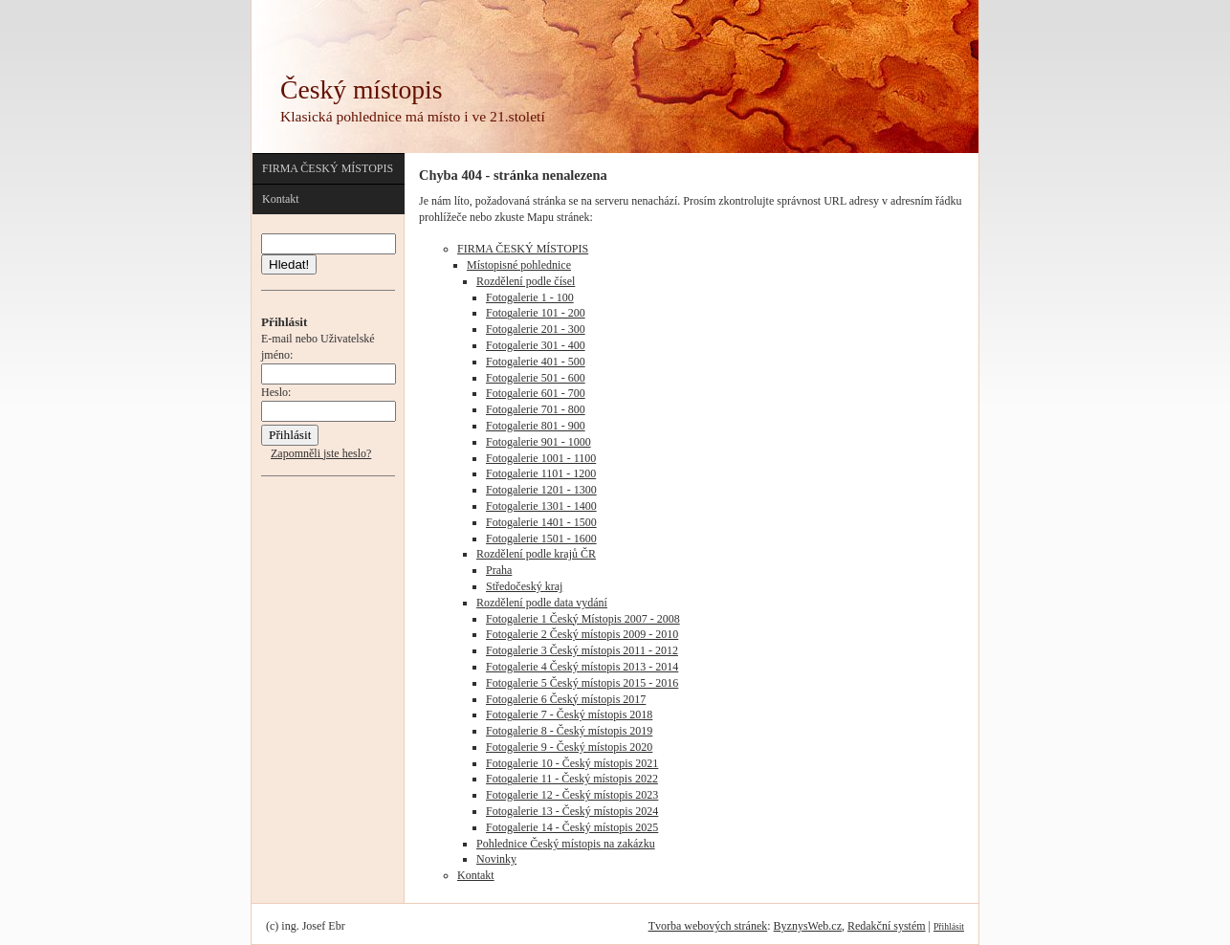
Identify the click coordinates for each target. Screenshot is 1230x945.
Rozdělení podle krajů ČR (536, 553)
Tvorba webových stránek (708, 926)
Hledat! (289, 264)
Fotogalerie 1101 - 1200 (541, 473)
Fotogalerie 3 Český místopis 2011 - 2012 (582, 650)
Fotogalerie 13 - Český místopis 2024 (572, 811)
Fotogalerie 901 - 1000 (538, 442)
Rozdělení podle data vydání (541, 602)
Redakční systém (886, 926)
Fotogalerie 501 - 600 (535, 378)
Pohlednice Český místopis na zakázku (565, 843)
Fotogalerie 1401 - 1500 (541, 522)
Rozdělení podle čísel (525, 281)
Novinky (496, 859)
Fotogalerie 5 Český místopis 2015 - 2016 (582, 683)
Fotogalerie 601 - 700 (535, 393)
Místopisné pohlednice (519, 265)
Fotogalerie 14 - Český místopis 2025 (572, 827)
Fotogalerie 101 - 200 (535, 312)
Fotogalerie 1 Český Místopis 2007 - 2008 (583, 619)
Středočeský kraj (524, 586)
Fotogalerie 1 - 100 (530, 297)
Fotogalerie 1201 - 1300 (541, 489)
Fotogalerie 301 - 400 (535, 345)
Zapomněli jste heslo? (321, 453)
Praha (499, 570)
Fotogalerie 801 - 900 (535, 425)
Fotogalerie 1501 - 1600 (541, 538)
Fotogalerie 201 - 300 (535, 329)
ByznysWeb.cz (808, 926)
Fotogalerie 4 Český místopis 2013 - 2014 (582, 666)
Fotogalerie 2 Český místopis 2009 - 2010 (582, 634)
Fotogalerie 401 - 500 (535, 361)
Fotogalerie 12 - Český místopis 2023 (572, 795)
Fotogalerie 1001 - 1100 (541, 458)
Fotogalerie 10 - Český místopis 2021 (572, 763)
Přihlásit (948, 926)
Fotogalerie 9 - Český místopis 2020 (569, 747)
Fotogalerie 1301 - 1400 (541, 506)
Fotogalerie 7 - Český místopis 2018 (569, 714)
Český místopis (361, 89)
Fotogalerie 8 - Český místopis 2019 (569, 730)
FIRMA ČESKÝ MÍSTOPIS (327, 168)
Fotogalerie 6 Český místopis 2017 (566, 699)
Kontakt (280, 199)
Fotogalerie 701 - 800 (535, 409)
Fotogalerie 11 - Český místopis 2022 (572, 778)
